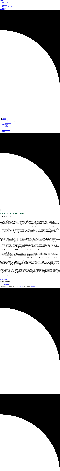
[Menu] (0, 210)
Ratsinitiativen (5, 124)
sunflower (21, 286)
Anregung (7, 127)
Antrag (6, 125)
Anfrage (6, 126)
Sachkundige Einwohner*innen (11, 121)
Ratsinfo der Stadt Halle (7, 2)
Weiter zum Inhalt (3, 0)
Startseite (4, 118)
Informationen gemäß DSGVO (8, 6)
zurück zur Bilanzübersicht (5, 279)
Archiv (3, 3)
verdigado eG (33, 286)
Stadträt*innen (7, 120)
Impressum (4, 5)
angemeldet (6, 284)
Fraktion (4, 119)
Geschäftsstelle (8, 123)
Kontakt (3, 131)
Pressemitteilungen (6, 130)
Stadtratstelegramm (6, 128)
